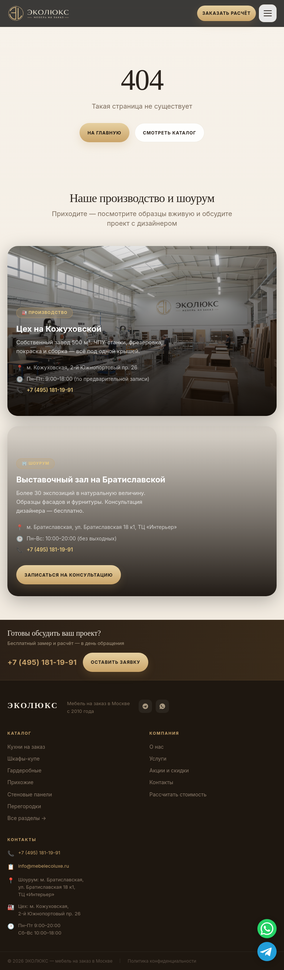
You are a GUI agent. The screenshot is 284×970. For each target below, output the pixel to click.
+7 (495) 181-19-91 (50, 390)
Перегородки (24, 806)
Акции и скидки (169, 770)
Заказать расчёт (226, 13)
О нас (156, 747)
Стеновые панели (29, 794)
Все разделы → (26, 818)
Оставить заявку (116, 662)
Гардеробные (24, 770)
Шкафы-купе (23, 758)
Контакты (161, 782)
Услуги (157, 758)
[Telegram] (145, 706)
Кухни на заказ (26, 747)
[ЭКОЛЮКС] (100, 13)
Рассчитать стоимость (178, 794)
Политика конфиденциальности (162, 961)
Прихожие (20, 782)
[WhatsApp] (162, 706)
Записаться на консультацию (68, 575)
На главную (104, 133)
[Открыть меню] (268, 13)
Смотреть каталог (169, 133)
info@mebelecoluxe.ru (43, 866)
